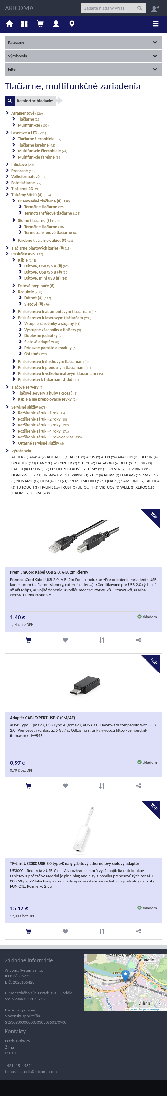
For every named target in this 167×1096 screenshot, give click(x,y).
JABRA (111, 475)
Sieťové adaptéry (41, 341)
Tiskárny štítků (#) (31, 194)
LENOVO (131, 475)
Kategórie (82, 42)
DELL (125, 463)
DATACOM (107, 463)
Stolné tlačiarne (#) (39, 220)
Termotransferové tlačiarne (51, 232)
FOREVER (115, 468)
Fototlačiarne (26, 182)
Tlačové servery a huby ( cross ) (47, 393)
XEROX (146, 487)
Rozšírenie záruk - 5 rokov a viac (50, 437)
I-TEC (96, 475)
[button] (125, 976)
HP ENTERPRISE (72, 475)
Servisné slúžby (29, 407)
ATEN (109, 456)
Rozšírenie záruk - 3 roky (43, 425)
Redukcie (30, 291)
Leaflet (131, 1009)
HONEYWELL (26, 475)
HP (49, 475)
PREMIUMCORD (86, 480)
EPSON (39, 468)
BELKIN (149, 456)
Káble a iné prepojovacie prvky (47, 399)
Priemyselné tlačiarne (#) (44, 201)
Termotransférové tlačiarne (52, 213)
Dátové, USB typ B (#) (46, 272)
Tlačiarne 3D (24, 188)
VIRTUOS (109, 487)
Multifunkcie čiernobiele (42, 151)
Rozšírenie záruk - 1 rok (41, 413)
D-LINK (143, 463)
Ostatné (35, 353)
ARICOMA (19, 8)
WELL (127, 487)
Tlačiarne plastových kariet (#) (41, 248)
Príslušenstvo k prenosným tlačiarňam (54, 367)
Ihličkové (22, 164)
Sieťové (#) (37, 304)
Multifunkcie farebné (40, 157)
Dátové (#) (37, 297)
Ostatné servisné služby (41, 443)
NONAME (27, 480)
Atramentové (27, 113)
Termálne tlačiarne (44, 206)
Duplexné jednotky (43, 335)
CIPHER (68, 463)
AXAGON (128, 456)
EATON (19, 468)
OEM (47, 480)
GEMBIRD (138, 468)
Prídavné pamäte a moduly (50, 348)
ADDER (19, 456)
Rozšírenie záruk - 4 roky (43, 431)
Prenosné (23, 170)
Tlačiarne (29, 119)
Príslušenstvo (27, 254)
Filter (82, 69)
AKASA (37, 456)
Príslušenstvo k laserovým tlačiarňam (54, 317)
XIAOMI (20, 492)
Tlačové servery (27, 387)
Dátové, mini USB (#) (45, 278)
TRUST (69, 487)
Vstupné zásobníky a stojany (52, 323)
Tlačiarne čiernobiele (39, 139)
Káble (27, 260)
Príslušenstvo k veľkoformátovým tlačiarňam (60, 373)
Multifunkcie (33, 125)
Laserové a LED (28, 132)
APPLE (77, 456)
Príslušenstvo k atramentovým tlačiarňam (58, 311)
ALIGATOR (58, 456)
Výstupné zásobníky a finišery (52, 329)
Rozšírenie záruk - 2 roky (42, 419)
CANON (48, 463)
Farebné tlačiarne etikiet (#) (45, 240)
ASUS (93, 456)
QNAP (112, 480)
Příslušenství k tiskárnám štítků (48, 379)
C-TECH (86, 463)
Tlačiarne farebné (36, 145)
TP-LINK (50, 487)
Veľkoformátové (28, 176)
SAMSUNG (132, 480)
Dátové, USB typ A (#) (46, 266)
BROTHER (23, 463)
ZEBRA (40, 492)
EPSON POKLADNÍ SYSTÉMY (77, 468)
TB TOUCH (27, 487)
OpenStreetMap (150, 1009)
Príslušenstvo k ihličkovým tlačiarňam (53, 361)
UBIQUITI (87, 487)
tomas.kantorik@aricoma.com (31, 1071)
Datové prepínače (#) (38, 285)
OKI (61, 480)
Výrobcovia (82, 55)
